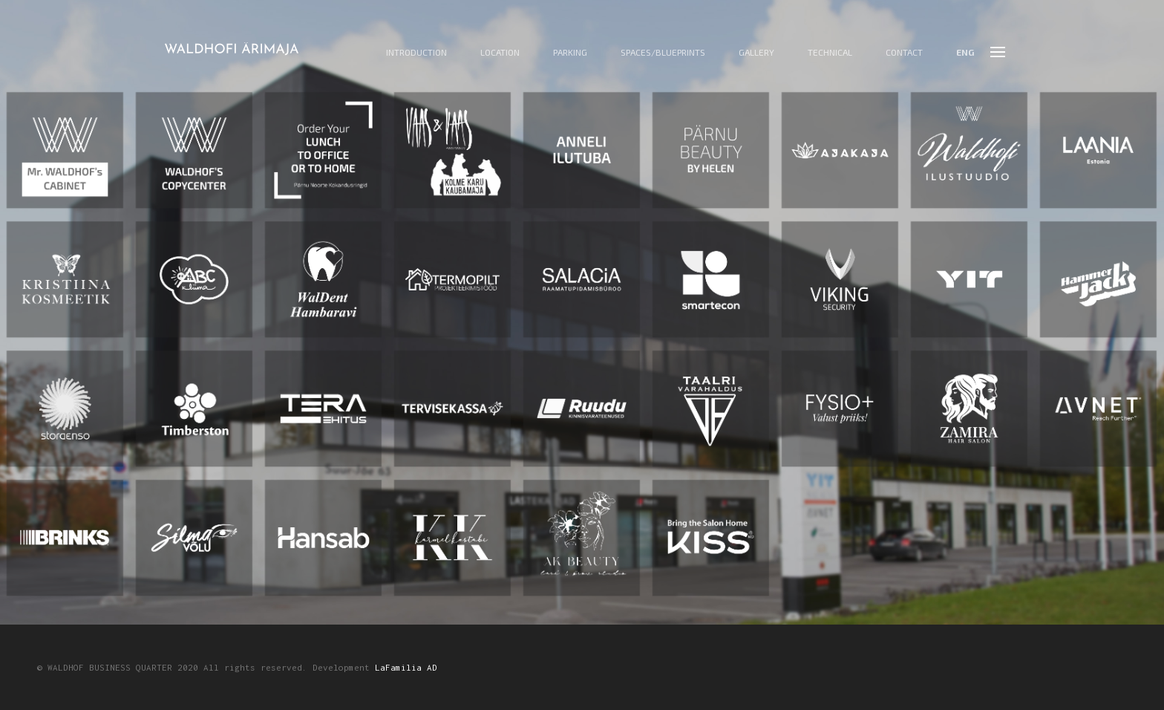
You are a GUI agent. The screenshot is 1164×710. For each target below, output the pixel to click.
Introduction (416, 53)
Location (500, 53)
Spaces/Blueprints (663, 53)
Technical (830, 53)
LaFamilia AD (406, 667)
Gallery (756, 53)
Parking (570, 53)
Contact (904, 53)
